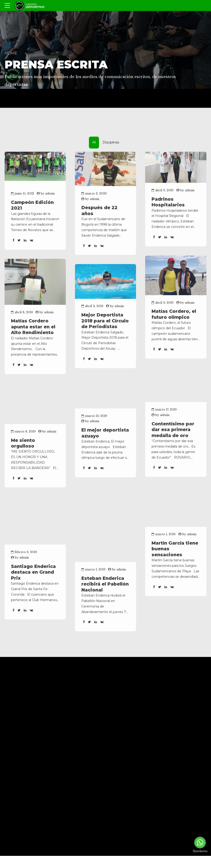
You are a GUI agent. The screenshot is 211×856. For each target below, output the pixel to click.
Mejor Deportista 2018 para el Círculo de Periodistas (105, 320)
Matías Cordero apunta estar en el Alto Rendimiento (33, 326)
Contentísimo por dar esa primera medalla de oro (173, 429)
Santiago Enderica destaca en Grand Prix (33, 572)
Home (11, 53)
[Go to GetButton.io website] (200, 851)
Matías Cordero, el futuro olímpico (174, 314)
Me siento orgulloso (23, 443)
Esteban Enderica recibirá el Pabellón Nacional (105, 584)
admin (50, 193)
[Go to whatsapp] (200, 842)
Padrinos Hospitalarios (168, 202)
